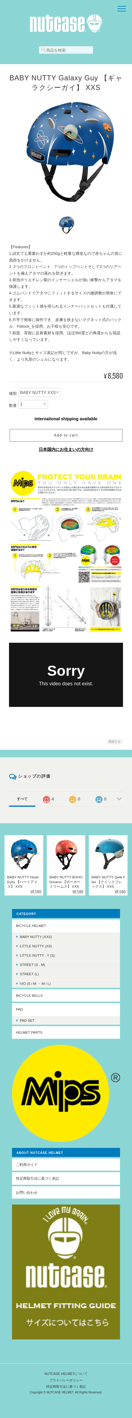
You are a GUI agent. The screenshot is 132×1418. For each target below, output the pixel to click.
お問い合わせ (27, 1192)
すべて (22, 799)
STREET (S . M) (32, 965)
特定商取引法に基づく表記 (37, 1178)
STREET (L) (29, 974)
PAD (19, 1009)
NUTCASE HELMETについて (66, 1373)
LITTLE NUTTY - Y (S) (37, 955)
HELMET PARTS (29, 1032)
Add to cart (66, 435)
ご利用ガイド (27, 1164)
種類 (13, 393)
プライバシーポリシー (66, 1380)
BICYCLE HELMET (31, 926)
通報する (115, 741)
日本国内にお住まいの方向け (66, 449)
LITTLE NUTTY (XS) (36, 946)
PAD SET (27, 1020)
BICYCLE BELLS (29, 995)
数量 (13, 405)
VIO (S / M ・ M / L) (35, 983)
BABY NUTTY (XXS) (36, 937)
